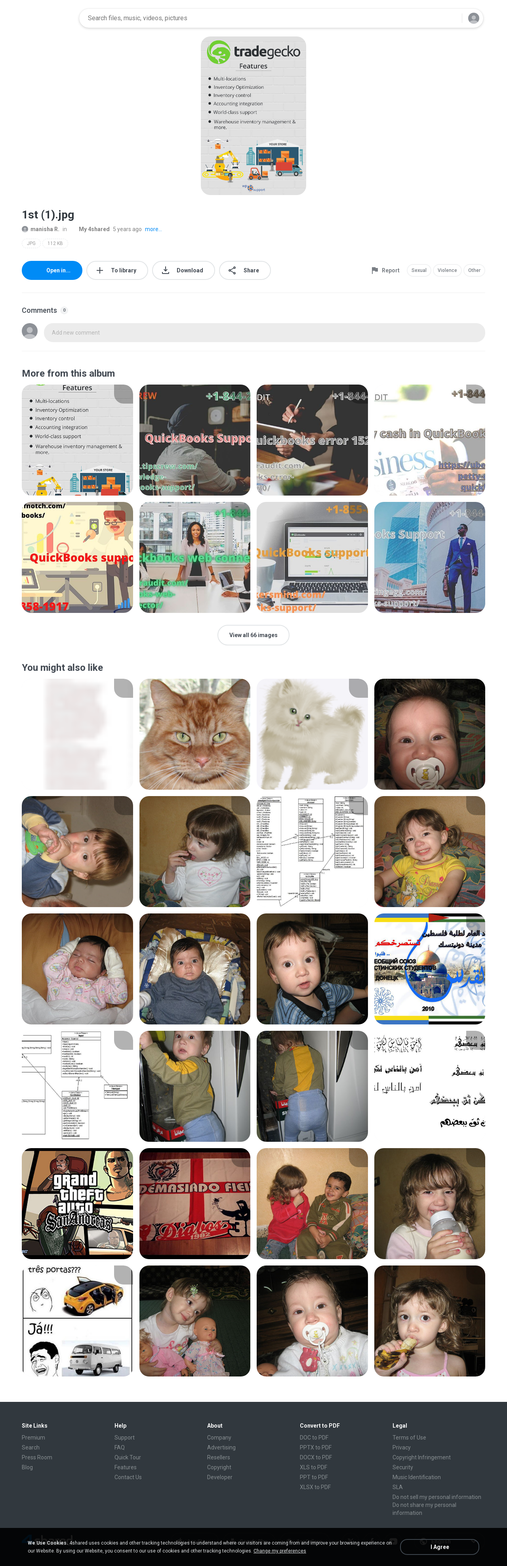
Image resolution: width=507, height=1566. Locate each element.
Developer (220, 1477)
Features (125, 1467)
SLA (398, 1487)
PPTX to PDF (316, 1447)
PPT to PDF (314, 1477)
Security (403, 1467)
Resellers (218, 1457)
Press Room (37, 1457)
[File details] (77, 440)
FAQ (119, 1447)
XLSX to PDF (315, 1487)
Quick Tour (127, 1457)
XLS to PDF (313, 1467)
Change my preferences (280, 1551)
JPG (31, 243)
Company (219, 1437)
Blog (27, 1467)
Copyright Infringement (422, 1457)
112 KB (55, 243)
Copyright (219, 1467)
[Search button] (451, 18)
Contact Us (128, 1477)
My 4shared (90, 229)
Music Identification (417, 1477)
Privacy (402, 1447)
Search (31, 1447)
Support (124, 1437)
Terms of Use (409, 1437)
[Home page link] (48, 18)
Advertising (221, 1447)
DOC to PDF (314, 1437)
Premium (33, 1437)
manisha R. (40, 229)
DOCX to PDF (316, 1457)
